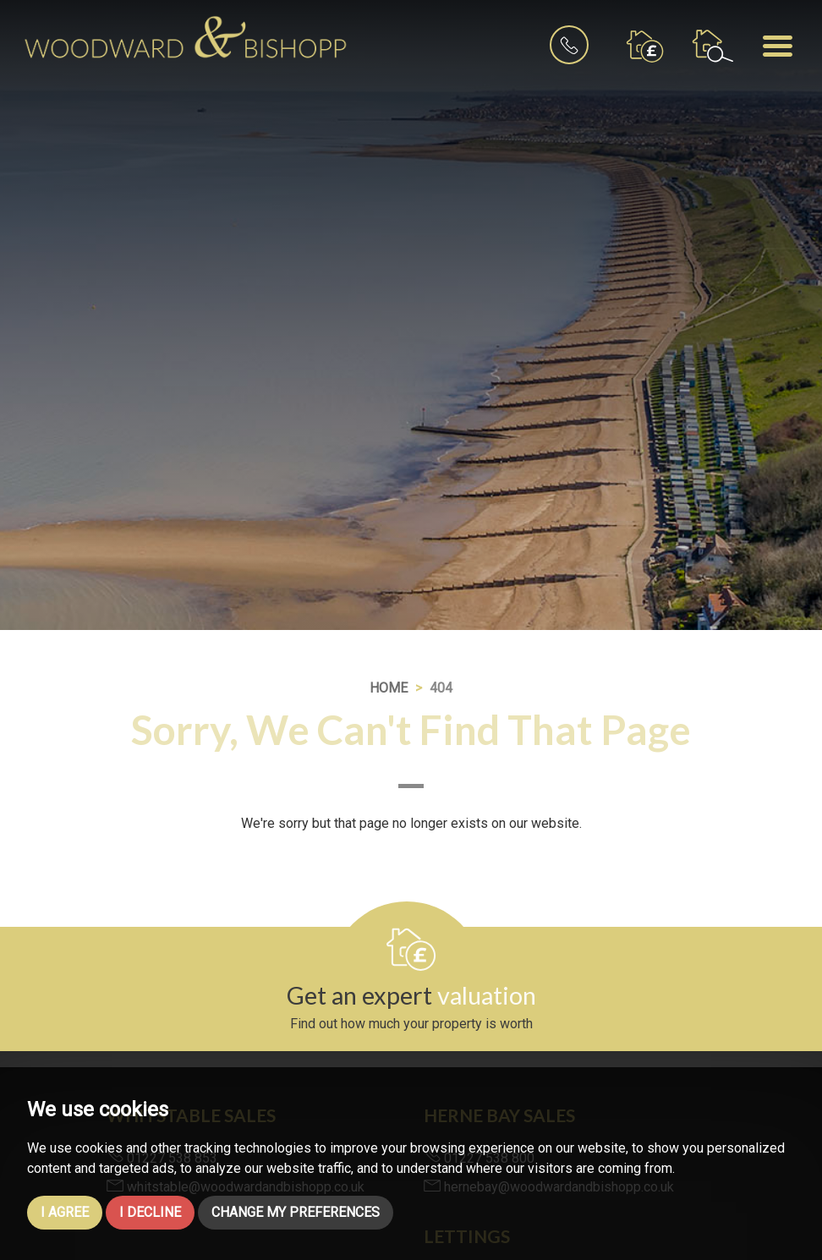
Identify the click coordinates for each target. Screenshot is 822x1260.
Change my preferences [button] (295, 1212)
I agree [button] (65, 1212)
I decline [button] (150, 1212)
